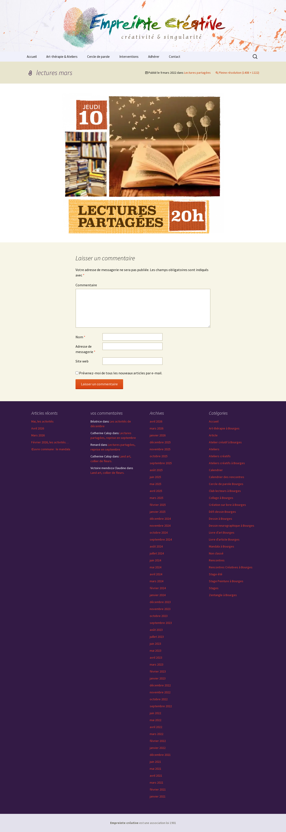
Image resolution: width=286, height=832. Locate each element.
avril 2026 (156, 421)
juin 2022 (155, 713)
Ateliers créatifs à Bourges (227, 463)
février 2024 (158, 588)
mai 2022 (155, 720)
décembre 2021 (160, 755)
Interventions (129, 56)
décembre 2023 (160, 602)
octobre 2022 (159, 699)
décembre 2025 (160, 442)
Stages (214, 588)
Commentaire (86, 285)
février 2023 (158, 671)
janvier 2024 (158, 595)
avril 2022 (156, 727)
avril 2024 (156, 574)
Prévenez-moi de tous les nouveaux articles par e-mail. (120, 373)
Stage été (215, 574)
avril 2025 (156, 491)
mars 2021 (156, 782)
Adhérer (153, 56)
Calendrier (216, 470)
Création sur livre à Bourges (227, 505)
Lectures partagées (197, 73)
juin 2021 (155, 762)
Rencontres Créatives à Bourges (230, 567)
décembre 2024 (160, 519)
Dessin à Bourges (220, 519)
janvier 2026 (158, 435)
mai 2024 (155, 567)
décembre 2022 (160, 685)
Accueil (32, 56)
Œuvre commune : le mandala (50, 449)
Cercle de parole (98, 56)
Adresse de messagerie (85, 349)
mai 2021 (155, 769)
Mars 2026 (38, 435)
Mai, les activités (42, 421)
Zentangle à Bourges (223, 595)
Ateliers (214, 449)
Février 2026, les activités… (50, 442)
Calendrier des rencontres (226, 477)
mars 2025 (156, 498)
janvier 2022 (158, 748)
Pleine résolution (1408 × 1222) (239, 73)
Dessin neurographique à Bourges (231, 526)
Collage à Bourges (221, 498)
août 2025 (156, 470)
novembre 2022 (160, 692)
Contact (174, 56)
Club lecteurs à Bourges (225, 491)
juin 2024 (155, 560)
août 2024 (156, 546)
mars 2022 (156, 734)
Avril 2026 (37, 428)
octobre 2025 (159, 456)
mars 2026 (156, 428)
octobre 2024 (159, 532)
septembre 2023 (161, 623)
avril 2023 (156, 657)
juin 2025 (155, 477)
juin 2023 (155, 644)
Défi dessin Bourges (222, 512)
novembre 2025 (160, 449)
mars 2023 (156, 664)
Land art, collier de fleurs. (107, 473)
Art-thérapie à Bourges (224, 428)
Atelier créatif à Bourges (225, 442)
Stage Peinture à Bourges (226, 581)
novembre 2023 (160, 609)
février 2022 (158, 741)
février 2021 (158, 789)
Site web (82, 361)
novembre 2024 (160, 526)
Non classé (216, 553)
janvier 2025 (158, 512)
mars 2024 (156, 581)
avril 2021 (156, 776)
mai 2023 (155, 651)
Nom (80, 337)
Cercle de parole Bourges (226, 484)
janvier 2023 (158, 678)
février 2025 (158, 505)
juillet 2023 (157, 637)
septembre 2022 (161, 706)
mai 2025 (155, 484)
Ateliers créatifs (220, 456)
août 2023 (156, 630)
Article (213, 435)
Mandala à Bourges (221, 546)
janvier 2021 (158, 796)
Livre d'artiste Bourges (224, 539)
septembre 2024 (161, 539)
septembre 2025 (161, 463)
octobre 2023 (159, 616)
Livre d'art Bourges (221, 532)
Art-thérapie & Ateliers (62, 56)
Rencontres (217, 560)
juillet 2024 (157, 553)
